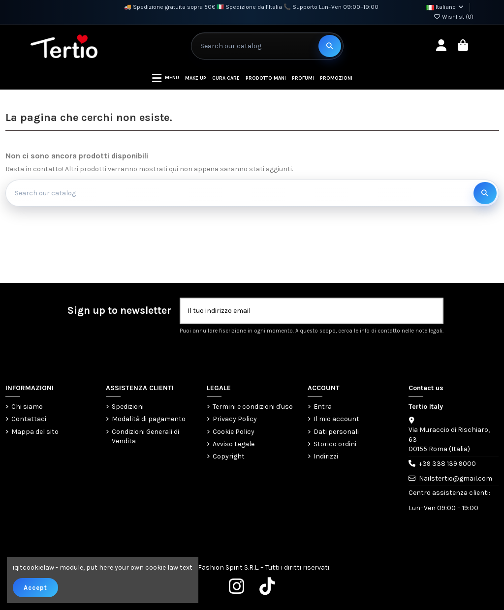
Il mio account (336, 419)
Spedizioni (128, 406)
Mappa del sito (35, 431)
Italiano (445, 6)
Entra (323, 406)
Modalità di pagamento (149, 419)
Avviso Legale (233, 444)
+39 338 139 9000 (447, 463)
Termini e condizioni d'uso (253, 406)
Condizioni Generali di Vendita (145, 436)
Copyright (229, 456)
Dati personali (336, 431)
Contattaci (28, 419)
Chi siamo (27, 406)
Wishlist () (453, 16)
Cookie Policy (233, 431)
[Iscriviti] (432, 311)
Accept (35, 587)
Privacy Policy (235, 419)
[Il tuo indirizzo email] (301, 311)
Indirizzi (326, 456)
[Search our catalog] (329, 46)
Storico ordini (335, 444)
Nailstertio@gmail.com (455, 478)
